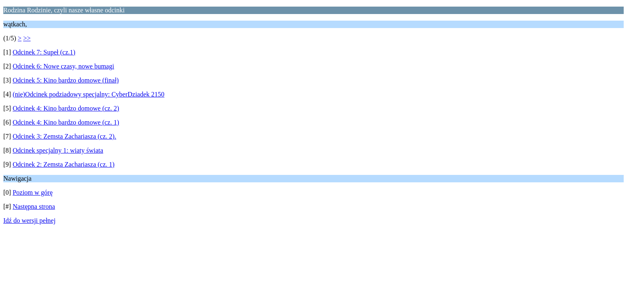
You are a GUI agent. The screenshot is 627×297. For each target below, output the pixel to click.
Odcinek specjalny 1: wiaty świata (58, 150)
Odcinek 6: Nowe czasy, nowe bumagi (63, 66)
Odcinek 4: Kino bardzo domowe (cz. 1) (66, 122)
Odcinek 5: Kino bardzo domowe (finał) (66, 80)
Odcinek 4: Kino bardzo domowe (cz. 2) (66, 108)
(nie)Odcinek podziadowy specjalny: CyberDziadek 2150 (89, 94)
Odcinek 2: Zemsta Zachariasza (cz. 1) (64, 164)
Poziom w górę (33, 192)
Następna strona (34, 206)
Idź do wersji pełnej (29, 220)
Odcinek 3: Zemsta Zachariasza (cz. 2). (64, 136)
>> (27, 38)
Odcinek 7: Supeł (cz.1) (44, 52)
